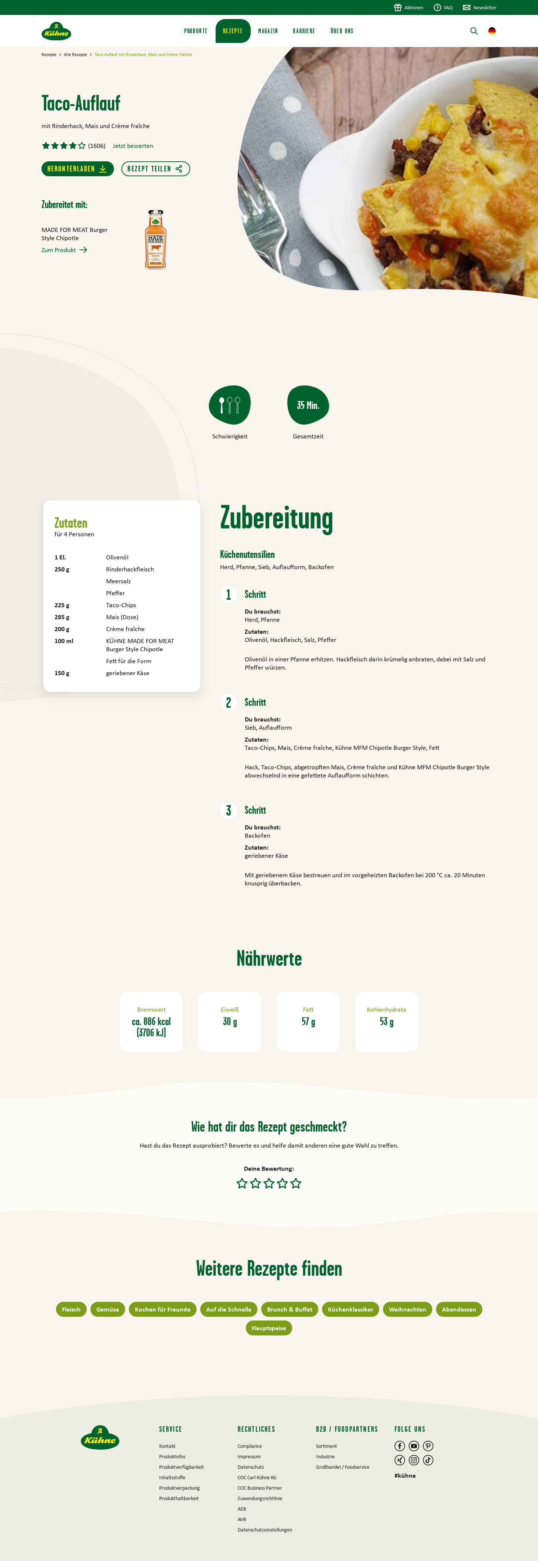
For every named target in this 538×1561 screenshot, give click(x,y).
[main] (269, 721)
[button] (492, 31)
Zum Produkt (58, 250)
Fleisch (71, 1309)
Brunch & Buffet (289, 1309)
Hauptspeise (269, 1327)
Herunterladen (71, 168)
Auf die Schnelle (228, 1309)
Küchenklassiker (350, 1309)
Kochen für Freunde (163, 1309)
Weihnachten (407, 1309)
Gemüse (107, 1309)
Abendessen (459, 1309)
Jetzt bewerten (133, 146)
